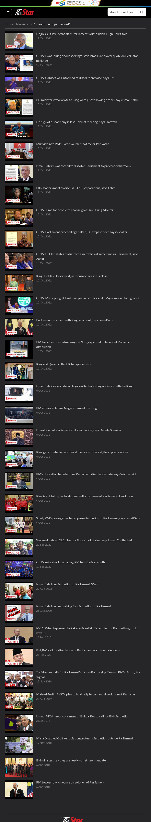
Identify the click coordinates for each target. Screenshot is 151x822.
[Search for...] (122, 12)
